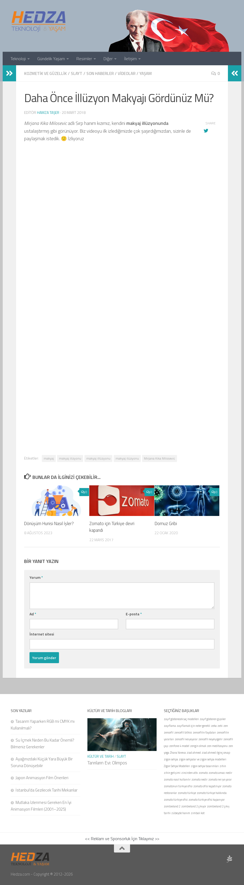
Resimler (84, 58)
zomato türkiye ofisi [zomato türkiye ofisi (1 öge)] (176, 799)
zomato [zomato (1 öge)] (203, 772)
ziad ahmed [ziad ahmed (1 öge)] (194, 752)
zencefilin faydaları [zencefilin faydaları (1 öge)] (204, 732)
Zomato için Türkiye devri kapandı (112, 527)
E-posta (134, 613)
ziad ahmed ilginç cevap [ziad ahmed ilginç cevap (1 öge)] (216, 752)
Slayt (79, 73)
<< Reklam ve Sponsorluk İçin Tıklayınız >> (122, 838)
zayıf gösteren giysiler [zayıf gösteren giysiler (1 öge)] (213, 719)
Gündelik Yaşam (51, 58)
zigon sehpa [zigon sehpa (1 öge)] (171, 759)
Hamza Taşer (48, 112)
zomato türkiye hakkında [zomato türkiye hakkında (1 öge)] (212, 792)
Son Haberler (104, 73)
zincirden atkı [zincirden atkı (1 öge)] (189, 772)
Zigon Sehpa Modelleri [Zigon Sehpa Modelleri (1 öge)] (177, 766)
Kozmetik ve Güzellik (46, 73)
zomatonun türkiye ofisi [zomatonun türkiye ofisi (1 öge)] (178, 786)
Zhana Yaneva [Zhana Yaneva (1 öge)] (178, 752)
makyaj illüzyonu (98, 458)
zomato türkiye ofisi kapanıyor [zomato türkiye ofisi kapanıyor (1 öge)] (206, 799)
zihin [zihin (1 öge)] (223, 766)
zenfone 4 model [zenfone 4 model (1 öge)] (179, 745)
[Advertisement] (122, 316)
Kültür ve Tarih (100, 756)
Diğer (108, 58)
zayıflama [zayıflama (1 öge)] (170, 725)
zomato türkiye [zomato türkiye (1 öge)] (187, 792)
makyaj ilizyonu (70, 458)
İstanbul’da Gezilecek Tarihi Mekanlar (46, 790)
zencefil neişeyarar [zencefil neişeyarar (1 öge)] (186, 739)
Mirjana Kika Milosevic (159, 458)
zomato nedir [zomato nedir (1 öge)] (199, 779)
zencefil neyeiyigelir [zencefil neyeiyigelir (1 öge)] (210, 739)
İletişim (130, 58)
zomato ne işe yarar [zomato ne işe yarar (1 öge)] (220, 779)
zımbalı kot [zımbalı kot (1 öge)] (198, 813)
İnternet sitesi (41, 634)
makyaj (49, 458)
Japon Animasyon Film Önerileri (42, 777)
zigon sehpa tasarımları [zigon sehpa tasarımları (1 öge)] (205, 766)
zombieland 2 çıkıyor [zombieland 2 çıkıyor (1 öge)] (193, 806)
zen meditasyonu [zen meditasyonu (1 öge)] (217, 745)
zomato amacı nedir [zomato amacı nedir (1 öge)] (220, 772)
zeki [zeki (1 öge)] (220, 725)
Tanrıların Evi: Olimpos (107, 762)
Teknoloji (18, 58)
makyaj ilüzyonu (127, 458)
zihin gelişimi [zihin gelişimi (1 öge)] (172, 772)
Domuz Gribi (165, 523)
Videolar (132, 73)
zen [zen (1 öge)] (225, 725)
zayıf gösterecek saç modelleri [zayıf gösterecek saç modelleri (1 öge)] (181, 719)
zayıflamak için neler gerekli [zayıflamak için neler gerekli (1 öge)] (193, 725)
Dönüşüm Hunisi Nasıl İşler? (49, 523)
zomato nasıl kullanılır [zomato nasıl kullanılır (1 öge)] (177, 779)
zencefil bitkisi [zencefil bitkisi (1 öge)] (183, 732)
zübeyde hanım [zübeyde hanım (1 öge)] (180, 813)
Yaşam (152, 73)
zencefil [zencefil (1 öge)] (168, 732)
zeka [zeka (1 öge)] (214, 725)
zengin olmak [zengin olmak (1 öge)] (198, 745)
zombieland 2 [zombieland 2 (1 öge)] (172, 806)
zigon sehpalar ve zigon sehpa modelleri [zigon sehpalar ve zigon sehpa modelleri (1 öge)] (202, 759)
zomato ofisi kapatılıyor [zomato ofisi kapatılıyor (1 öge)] (207, 786)
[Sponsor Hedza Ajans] (229, 858)
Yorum (36, 577)
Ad (32, 613)
